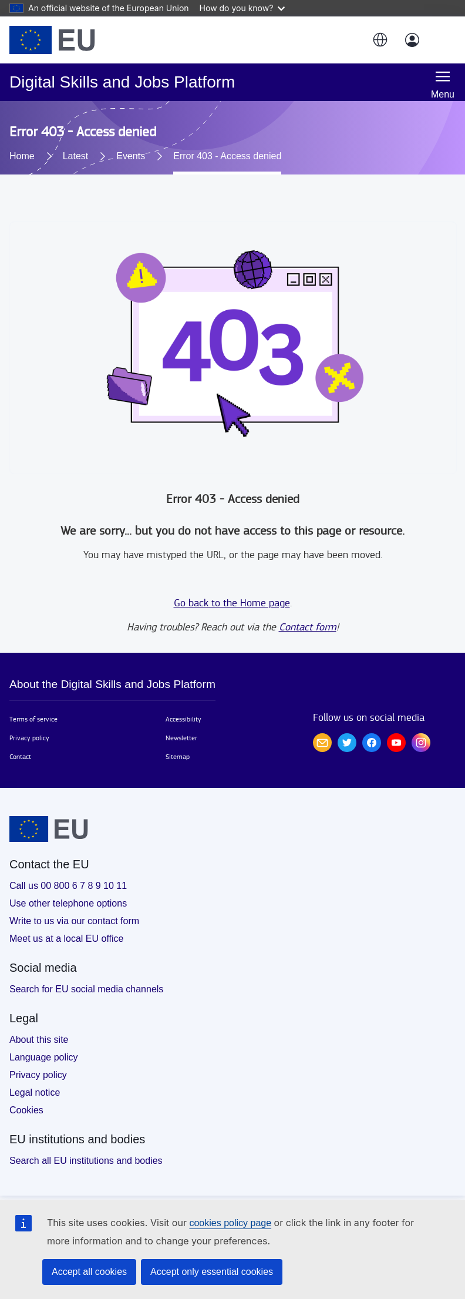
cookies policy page (230, 1223)
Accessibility (183, 719)
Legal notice (34, 1092)
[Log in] (412, 40)
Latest (76, 156)
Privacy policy (29, 738)
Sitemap (178, 757)
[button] (379, 40)
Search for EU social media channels (86, 989)
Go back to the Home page (232, 603)
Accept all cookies (89, 1272)
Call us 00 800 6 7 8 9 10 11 (68, 886)
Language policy (43, 1057)
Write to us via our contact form (74, 921)
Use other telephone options (68, 903)
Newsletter (181, 738)
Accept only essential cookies (211, 1272)
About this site (39, 1040)
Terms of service (33, 719)
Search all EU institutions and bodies (86, 1161)
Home (22, 156)
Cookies (26, 1110)
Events (130, 156)
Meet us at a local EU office (66, 939)
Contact (20, 757)
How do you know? (242, 8)
